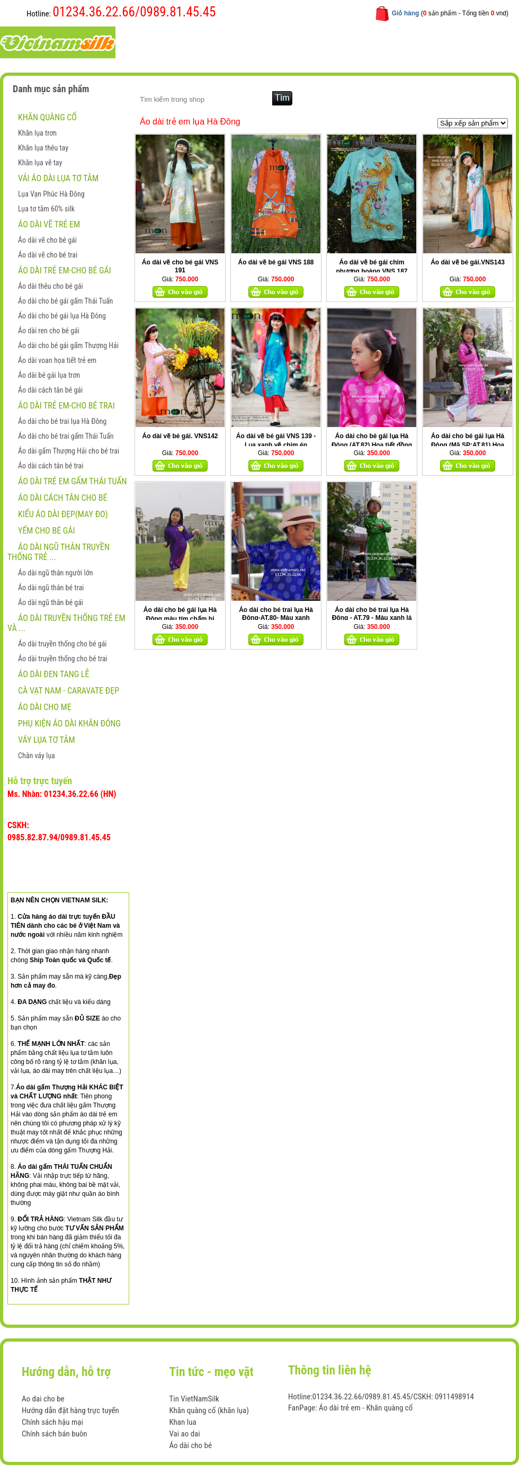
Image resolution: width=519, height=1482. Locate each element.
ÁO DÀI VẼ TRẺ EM (49, 224)
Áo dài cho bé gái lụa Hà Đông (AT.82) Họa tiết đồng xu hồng (372, 445)
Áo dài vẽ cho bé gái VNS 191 (180, 266)
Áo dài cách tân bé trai (51, 466)
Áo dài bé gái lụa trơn (49, 375)
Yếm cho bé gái (46, 531)
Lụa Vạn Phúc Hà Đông (51, 194)
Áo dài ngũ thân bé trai (51, 587)
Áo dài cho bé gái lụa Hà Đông (62, 316)
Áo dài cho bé (190, 1445)
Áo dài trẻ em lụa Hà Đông (190, 121)
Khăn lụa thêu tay (43, 148)
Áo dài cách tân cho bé (62, 498)
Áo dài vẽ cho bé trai (47, 255)
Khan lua (182, 1422)
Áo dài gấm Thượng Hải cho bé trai (68, 451)
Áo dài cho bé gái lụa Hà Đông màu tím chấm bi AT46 (180, 618)
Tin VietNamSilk (194, 1399)
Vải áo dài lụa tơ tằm (58, 178)
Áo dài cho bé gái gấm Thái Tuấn (65, 301)
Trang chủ (158, 41)
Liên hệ (354, 41)
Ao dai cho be (43, 1399)
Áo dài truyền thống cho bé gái (62, 644)
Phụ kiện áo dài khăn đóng (69, 723)
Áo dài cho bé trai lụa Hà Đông (62, 421)
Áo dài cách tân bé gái (50, 390)
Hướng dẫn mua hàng (289, 41)
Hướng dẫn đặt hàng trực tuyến (70, 1410)
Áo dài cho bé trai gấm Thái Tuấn (66, 436)
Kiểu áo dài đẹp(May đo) (63, 514)
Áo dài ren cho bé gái (48, 330)
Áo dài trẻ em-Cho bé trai (66, 406)
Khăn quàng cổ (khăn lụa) (209, 1410)
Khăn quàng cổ (47, 117)
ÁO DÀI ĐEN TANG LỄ (53, 674)
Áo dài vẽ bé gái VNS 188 (276, 262)
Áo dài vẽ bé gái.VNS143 (468, 262)
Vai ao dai (184, 1434)
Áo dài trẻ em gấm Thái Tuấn (72, 481)
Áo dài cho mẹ (44, 707)
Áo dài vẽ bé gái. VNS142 (180, 436)
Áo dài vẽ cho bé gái (47, 240)
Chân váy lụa (36, 755)
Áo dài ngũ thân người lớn (55, 573)
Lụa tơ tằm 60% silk (46, 209)
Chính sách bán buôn (54, 1434)
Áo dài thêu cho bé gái (50, 286)
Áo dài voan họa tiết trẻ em (57, 360)
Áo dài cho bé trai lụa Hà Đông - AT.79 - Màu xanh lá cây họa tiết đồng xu (372, 618)
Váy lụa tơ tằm (46, 740)
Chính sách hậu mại (52, 1422)
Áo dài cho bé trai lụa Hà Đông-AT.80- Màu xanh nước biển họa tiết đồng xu (276, 618)
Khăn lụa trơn (37, 133)
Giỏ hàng (405, 13)
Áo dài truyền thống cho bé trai (63, 658)
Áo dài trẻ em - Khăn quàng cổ (366, 1408)
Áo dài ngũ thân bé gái (50, 602)
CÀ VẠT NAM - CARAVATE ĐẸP (68, 691)
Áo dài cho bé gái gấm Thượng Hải (68, 345)
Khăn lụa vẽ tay (40, 162)
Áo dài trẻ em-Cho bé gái (64, 270)
